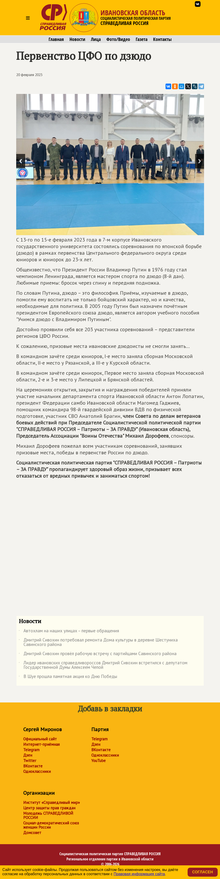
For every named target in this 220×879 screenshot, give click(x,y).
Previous (20, 161)
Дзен (27, 755)
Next (199, 161)
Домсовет (32, 833)
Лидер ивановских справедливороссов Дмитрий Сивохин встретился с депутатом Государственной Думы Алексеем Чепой (103, 665)
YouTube (98, 760)
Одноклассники (37, 771)
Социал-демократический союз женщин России (51, 825)
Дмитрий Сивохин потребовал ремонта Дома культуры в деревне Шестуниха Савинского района (98, 642)
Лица (96, 39)
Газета (141, 39)
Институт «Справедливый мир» (51, 802)
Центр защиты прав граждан (49, 808)
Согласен (202, 872)
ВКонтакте (32, 766)
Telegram (31, 750)
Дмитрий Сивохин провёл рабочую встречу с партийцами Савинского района (98, 654)
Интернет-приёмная (41, 744)
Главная (56, 39)
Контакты (162, 39)
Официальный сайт (40, 739)
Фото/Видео (118, 39)
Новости (77, 39)
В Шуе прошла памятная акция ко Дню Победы (68, 677)
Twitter (29, 760)
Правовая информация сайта (139, 874)
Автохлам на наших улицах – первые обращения (69, 632)
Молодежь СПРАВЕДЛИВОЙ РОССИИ (48, 815)
